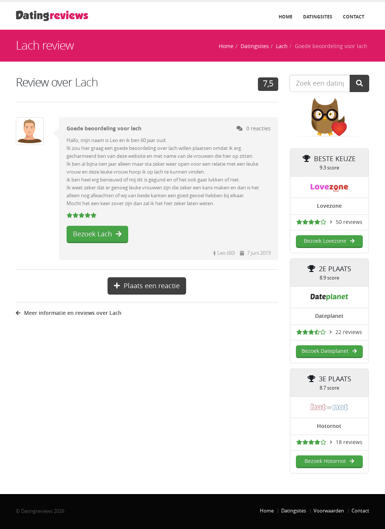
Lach (282, 46)
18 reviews (349, 442)
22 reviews (348, 332)
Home (286, 17)
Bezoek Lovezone (329, 241)
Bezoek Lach (97, 234)
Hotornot (329, 426)
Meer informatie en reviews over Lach (68, 313)
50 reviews (349, 222)
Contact (353, 17)
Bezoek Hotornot (329, 461)
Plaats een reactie (147, 286)
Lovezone (329, 206)
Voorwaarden (329, 511)
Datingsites (317, 17)
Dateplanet (329, 316)
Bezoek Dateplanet (329, 351)
